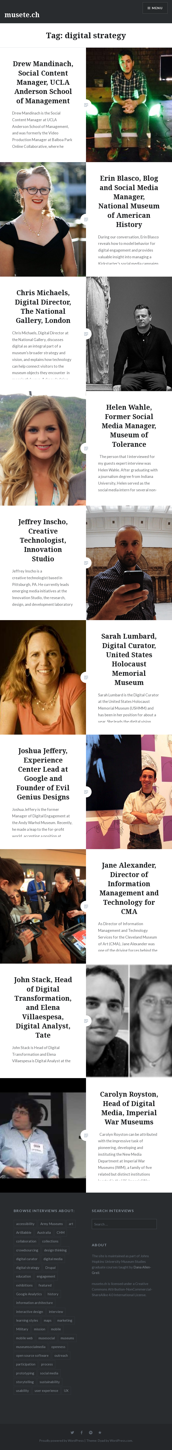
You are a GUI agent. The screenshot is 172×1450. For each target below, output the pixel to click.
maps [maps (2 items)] (48, 1320)
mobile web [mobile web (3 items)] (24, 1338)
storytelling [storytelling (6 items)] (25, 1382)
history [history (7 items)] (53, 1294)
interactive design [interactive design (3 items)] (29, 1312)
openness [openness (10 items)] (58, 1347)
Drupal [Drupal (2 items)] (50, 1268)
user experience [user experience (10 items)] (46, 1391)
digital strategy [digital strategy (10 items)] (27, 1268)
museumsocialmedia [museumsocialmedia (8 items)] (30, 1347)
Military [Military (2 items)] (22, 1329)
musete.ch (22, 14)
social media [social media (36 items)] (49, 1373)
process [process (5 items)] (47, 1364)
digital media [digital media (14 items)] (52, 1259)
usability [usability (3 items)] (22, 1391)
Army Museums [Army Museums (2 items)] (51, 1224)
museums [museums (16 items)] (67, 1338)
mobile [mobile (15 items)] (56, 1329)
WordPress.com (121, 1440)
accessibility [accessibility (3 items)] (25, 1224)
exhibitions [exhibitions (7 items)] (24, 1285)
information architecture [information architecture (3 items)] (34, 1303)
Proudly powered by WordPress (61, 1440)
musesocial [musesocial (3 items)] (47, 1338)
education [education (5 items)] (23, 1276)
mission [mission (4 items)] (39, 1329)
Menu (157, 8)
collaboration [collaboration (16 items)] (26, 1241)
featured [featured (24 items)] (45, 1285)
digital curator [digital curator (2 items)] (27, 1259)
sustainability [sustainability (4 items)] (50, 1382)
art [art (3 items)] (71, 1224)
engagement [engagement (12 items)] (46, 1276)
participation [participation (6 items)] (25, 1364)
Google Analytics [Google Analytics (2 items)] (29, 1294)
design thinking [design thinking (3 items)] (55, 1250)
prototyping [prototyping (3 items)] (25, 1373)
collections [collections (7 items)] (50, 1241)
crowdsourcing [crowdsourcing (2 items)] (27, 1250)
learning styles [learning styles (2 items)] (27, 1320)
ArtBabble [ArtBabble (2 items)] (23, 1232)
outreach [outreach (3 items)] (61, 1355)
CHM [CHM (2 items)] (60, 1232)
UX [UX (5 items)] (66, 1391)
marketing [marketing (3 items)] (64, 1320)
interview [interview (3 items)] (56, 1312)
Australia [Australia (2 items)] (44, 1232)
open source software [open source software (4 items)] (32, 1355)
